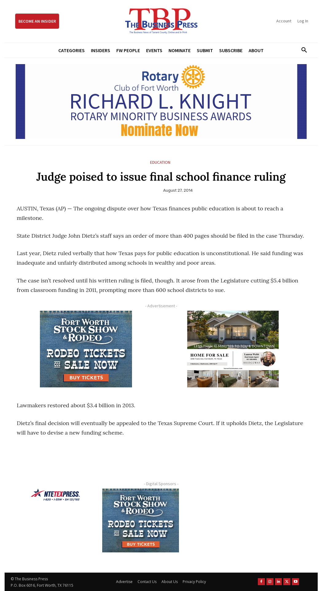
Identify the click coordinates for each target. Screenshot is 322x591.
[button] (302, 50)
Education (160, 162)
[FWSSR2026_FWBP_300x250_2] (86, 349)
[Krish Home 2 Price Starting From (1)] (233, 349)
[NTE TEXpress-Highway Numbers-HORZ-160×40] (55, 495)
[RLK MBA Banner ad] (161, 101)
